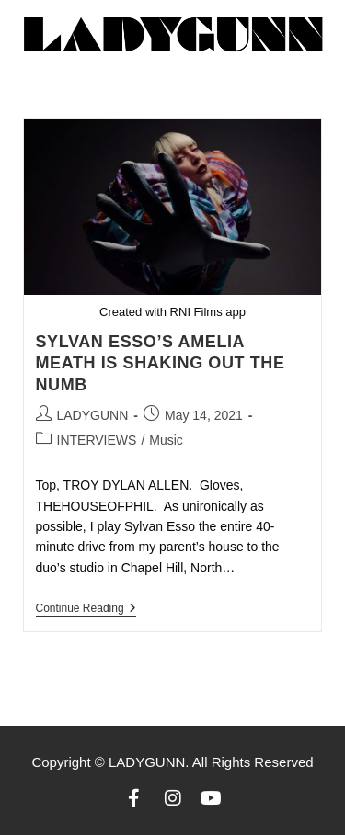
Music (166, 440)
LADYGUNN (93, 415)
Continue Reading (86, 608)
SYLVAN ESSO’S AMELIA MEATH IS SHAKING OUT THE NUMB (160, 363)
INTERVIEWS (97, 440)
